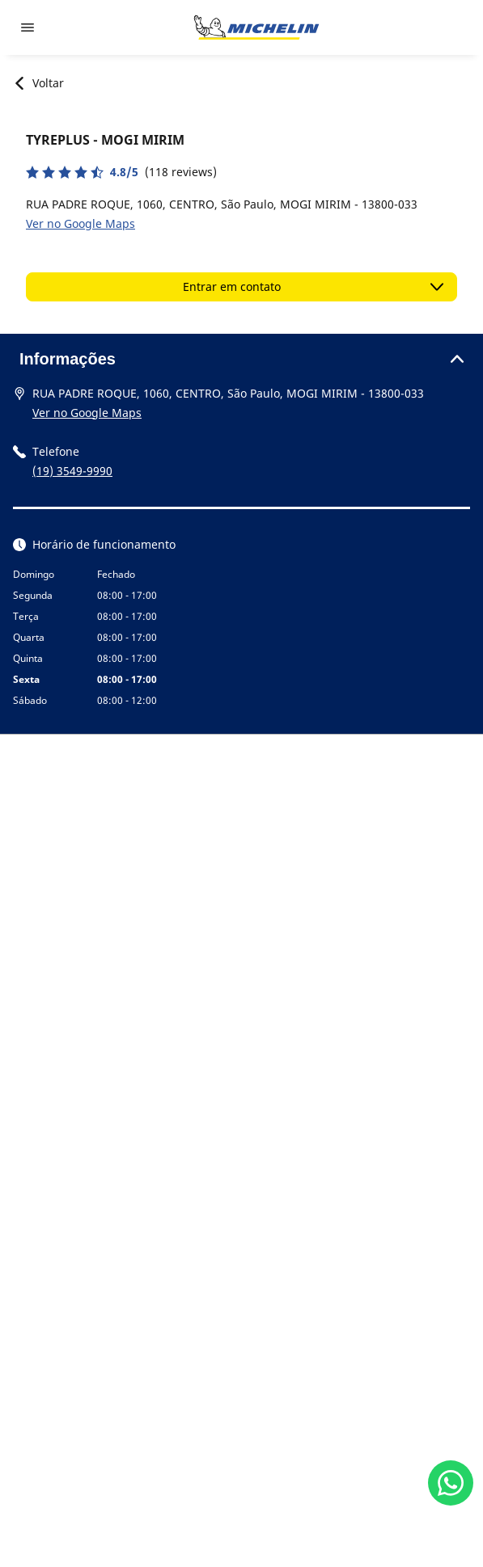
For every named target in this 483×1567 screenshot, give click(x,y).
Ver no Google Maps (80, 223)
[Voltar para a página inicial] (256, 27)
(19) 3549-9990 (72, 470)
